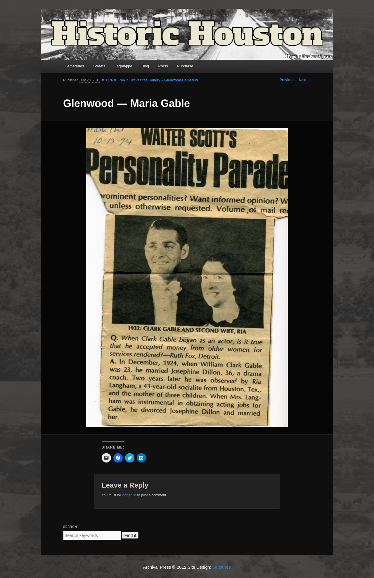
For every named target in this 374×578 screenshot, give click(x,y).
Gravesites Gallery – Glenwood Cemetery (163, 80)
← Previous (285, 80)
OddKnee (221, 567)
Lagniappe (123, 66)
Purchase (185, 66)
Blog (145, 66)
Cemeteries (74, 66)
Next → (305, 80)
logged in (129, 495)
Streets (99, 66)
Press (163, 66)
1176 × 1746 (115, 80)
